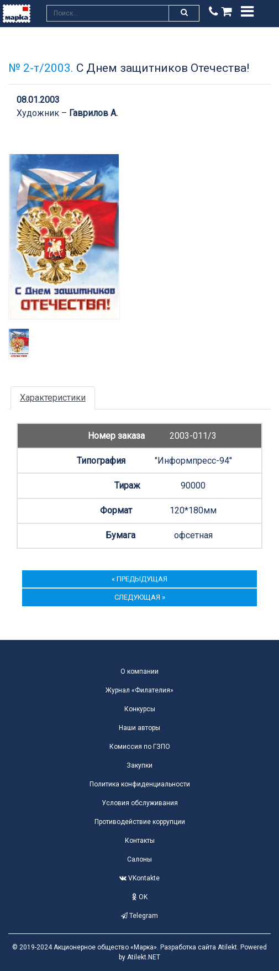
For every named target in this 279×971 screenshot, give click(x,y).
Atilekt (227, 947)
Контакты (140, 840)
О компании (139, 671)
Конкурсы (139, 709)
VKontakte (139, 878)
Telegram (139, 916)
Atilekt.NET (143, 957)
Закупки (139, 765)
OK (140, 897)
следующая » (139, 597)
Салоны (139, 859)
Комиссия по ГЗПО (139, 746)
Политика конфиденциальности (140, 784)
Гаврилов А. (93, 113)
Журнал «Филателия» (139, 690)
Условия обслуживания (140, 803)
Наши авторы (139, 728)
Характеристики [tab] (53, 397)
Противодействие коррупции (139, 822)
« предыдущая (139, 579)
